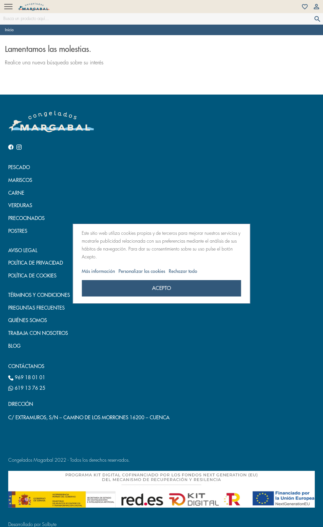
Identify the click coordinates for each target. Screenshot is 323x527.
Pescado (19, 167)
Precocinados (26, 218)
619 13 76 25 (26, 388)
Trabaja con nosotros (38, 333)
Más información (99, 271)
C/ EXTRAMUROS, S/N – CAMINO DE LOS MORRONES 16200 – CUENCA (89, 417)
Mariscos (20, 180)
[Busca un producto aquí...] (161, 19)
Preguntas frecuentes (36, 308)
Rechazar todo (183, 271)
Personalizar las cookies (142, 271)
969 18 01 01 (26, 378)
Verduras (20, 205)
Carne (16, 193)
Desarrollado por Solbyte (32, 524)
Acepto (161, 288)
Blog (14, 346)
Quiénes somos (27, 320)
